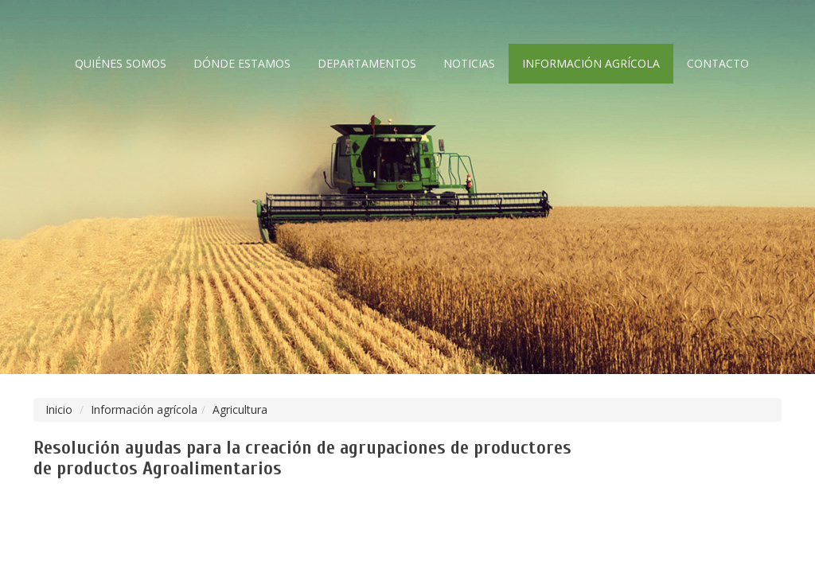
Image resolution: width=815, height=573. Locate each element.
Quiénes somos (120, 63)
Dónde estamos (242, 63)
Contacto (718, 63)
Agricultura (240, 409)
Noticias (469, 63)
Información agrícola (591, 63)
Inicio (58, 409)
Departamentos (367, 63)
